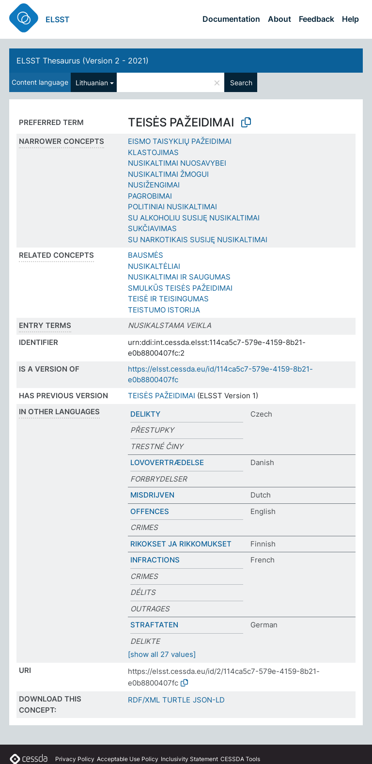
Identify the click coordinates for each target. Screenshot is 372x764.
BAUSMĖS (145, 255)
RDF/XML (144, 699)
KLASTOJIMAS (153, 152)
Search (241, 82)
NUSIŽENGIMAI (154, 184)
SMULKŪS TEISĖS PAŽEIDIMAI (180, 288)
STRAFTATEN (154, 624)
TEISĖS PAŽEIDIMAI (161, 395)
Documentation (231, 19)
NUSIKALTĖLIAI (154, 266)
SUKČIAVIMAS (152, 228)
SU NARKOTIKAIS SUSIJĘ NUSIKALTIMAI (197, 239)
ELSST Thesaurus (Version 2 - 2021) (82, 60)
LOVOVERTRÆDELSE (167, 462)
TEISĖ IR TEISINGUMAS (168, 298)
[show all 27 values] (162, 654)
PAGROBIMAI (150, 196)
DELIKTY (145, 414)
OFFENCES (149, 511)
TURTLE (176, 699)
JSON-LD (209, 699)
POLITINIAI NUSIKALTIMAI (172, 206)
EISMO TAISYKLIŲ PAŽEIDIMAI (180, 141)
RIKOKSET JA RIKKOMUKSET (181, 543)
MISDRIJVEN (152, 494)
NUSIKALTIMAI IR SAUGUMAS (179, 276)
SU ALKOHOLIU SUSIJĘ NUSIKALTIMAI (194, 217)
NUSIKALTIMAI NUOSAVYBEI (177, 163)
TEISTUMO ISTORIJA (164, 309)
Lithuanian (92, 82)
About (279, 19)
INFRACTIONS (155, 559)
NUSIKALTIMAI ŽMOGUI (168, 174)
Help (350, 19)
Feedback (316, 19)
